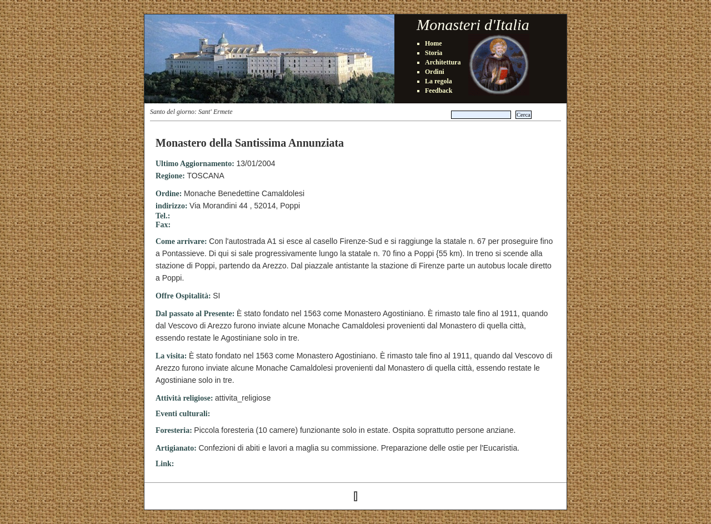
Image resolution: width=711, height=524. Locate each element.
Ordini (434, 72)
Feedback (438, 90)
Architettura (442, 62)
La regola (438, 81)
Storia (433, 53)
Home (433, 43)
